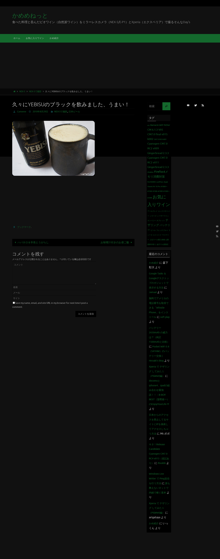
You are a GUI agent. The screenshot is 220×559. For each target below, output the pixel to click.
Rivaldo (153, 491)
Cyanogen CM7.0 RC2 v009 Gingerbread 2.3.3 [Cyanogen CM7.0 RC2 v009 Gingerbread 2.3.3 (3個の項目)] (158, 148)
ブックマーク (24, 227)
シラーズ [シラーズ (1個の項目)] (153, 216)
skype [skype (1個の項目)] (166, 182)
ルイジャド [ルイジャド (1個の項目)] (157, 235)
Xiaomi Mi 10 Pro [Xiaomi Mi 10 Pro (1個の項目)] (153, 187)
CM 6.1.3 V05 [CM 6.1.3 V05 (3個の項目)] (155, 129)
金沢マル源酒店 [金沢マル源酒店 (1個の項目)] (162, 244)
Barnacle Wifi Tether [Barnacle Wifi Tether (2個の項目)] (160, 125)
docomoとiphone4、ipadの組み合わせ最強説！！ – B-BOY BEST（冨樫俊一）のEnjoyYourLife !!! (159, 413)
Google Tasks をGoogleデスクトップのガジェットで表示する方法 (159, 283)
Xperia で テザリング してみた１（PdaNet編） (159, 390)
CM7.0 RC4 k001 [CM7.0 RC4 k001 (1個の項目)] (160, 139)
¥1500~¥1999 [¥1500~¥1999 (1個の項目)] (158, 191)
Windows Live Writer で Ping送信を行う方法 (159, 501)
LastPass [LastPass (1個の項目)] (159, 182)
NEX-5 (22, 91)
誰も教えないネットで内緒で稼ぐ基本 (158, 516)
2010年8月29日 (41, 111)
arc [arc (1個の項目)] (148, 125)
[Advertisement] (110, 65)
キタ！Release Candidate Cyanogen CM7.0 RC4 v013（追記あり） (159, 477)
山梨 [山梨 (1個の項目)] (167, 240)
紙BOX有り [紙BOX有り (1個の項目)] (151, 244)
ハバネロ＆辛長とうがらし (31, 242)
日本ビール (78, 111)
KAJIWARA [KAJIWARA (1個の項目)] (151, 182)
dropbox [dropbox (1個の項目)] (150, 172)
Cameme (22, 111)
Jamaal (160, 292)
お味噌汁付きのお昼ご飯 (116, 242)
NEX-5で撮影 (35, 91)
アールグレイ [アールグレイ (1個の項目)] (152, 211)
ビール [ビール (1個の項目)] (153, 230)
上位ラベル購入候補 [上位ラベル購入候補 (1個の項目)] (157, 240)
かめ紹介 (154, 262)
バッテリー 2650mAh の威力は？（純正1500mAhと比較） (159, 346)
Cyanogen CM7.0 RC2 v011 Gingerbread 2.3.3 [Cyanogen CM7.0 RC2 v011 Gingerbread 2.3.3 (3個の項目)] (158, 162)
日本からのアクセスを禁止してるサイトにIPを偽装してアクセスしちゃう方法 (158, 448)
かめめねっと (30, 15)
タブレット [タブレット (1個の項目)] (160, 221)
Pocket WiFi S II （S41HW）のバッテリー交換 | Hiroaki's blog (159, 365)
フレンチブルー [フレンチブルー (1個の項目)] (162, 230)
